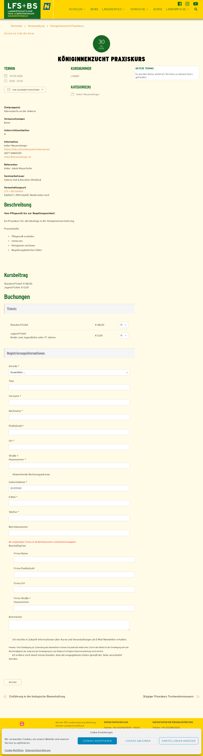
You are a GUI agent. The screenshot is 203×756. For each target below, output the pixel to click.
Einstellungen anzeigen (178, 741)
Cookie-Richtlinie (14, 750)
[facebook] (180, 2)
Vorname (15, 395)
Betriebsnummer (18, 526)
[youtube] (195, 2)
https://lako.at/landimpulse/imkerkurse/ (27, 149)
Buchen (13, 682)
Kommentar (15, 616)
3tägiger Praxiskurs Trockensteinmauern (168, 696)
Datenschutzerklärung (38, 750)
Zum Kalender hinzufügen (23, 89)
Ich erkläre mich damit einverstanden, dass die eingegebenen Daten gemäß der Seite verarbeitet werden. (65, 657)
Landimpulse (178, 9)
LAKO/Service (114, 9)
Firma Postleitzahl (24, 568)
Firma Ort (19, 583)
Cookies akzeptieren (97, 741)
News (94, 9)
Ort (11, 440)
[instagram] (188, 2)
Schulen (78, 9)
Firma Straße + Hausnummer (22, 600)
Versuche (140, 9)
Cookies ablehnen (138, 741)
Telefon (14, 511)
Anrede (14, 366)
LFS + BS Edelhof (13, 191)
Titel (11, 381)
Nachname (16, 410)
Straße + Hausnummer (17, 457)
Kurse (157, 9)
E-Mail (13, 497)
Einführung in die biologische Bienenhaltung (37, 696)
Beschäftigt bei (17, 545)
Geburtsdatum (18, 482)
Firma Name (21, 553)
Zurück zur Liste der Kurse (19, 33)
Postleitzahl (16, 425)
